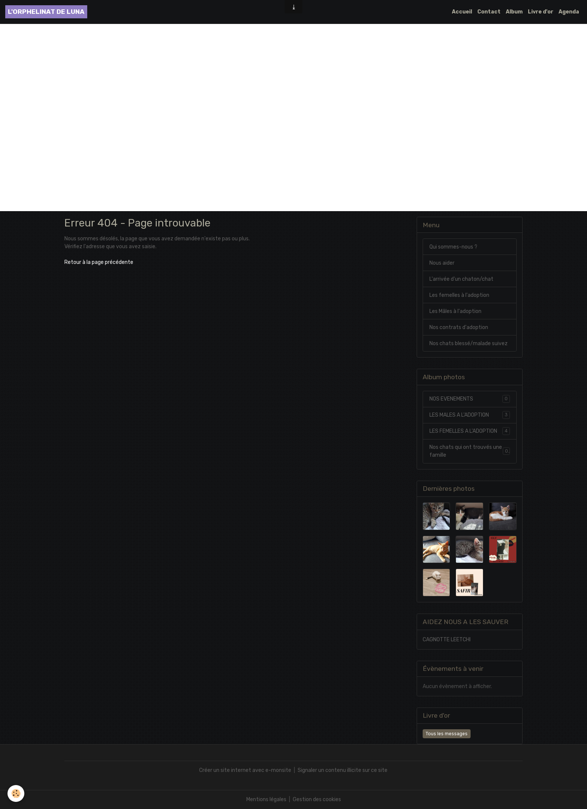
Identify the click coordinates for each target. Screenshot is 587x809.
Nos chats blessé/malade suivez (468, 343)
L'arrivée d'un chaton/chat (461, 279)
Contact (489, 12)
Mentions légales (266, 799)
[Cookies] (15, 793)
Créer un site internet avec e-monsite (245, 770)
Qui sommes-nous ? (453, 247)
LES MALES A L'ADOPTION (469, 415)
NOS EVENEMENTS (469, 398)
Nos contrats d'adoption (458, 327)
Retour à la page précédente (98, 262)
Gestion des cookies (317, 799)
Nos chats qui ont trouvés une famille (469, 451)
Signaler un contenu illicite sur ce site (342, 770)
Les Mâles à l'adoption (455, 311)
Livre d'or (540, 12)
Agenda (569, 12)
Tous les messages (447, 733)
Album (514, 12)
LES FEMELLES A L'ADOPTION (469, 431)
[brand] (46, 11)
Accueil (462, 12)
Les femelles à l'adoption (459, 295)
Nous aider (441, 263)
